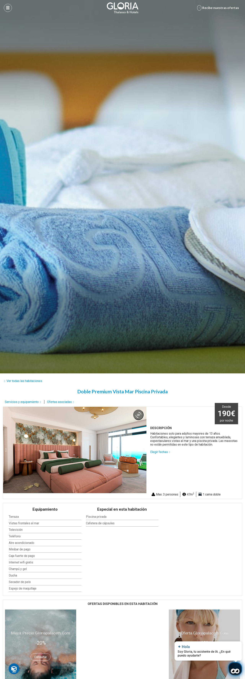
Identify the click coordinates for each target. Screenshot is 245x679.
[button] (6, 450)
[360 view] (138, 415)
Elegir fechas (159, 452)
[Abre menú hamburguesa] (8, 8)
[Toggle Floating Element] (14, 668)
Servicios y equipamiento (22, 402)
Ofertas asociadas (59, 402)
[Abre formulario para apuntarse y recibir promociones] (219, 8)
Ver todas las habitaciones (24, 381)
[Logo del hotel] (122, 8)
